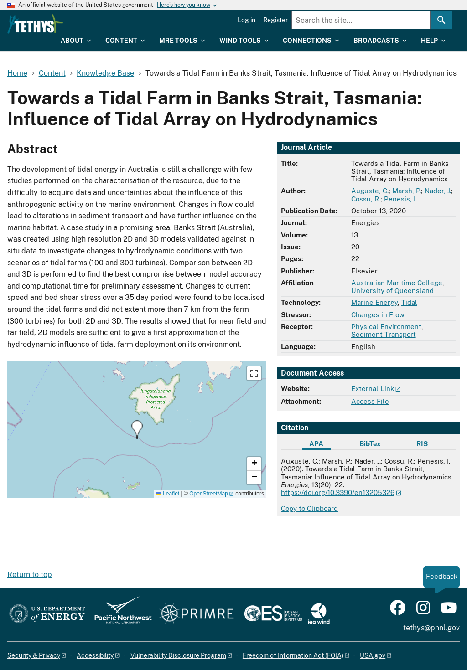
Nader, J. (438, 191)
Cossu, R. (365, 199)
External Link (372, 388)
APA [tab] (316, 444)
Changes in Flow (378, 315)
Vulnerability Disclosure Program (178, 655)
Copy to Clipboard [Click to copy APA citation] (309, 508)
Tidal (409, 302)
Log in (246, 20)
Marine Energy (374, 302)
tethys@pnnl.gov (431, 628)
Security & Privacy (33, 655)
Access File (370, 401)
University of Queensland (392, 290)
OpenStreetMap (208, 493)
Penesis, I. (400, 199)
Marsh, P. (406, 191)
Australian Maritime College (396, 283)
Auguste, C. (370, 191)
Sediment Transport (383, 334)
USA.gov (372, 655)
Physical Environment (386, 326)
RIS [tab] (422, 444)
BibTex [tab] (370, 444)
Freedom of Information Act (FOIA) (293, 655)
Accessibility (95, 655)
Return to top (29, 574)
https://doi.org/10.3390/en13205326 (337, 492)
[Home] (81, 23)
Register (275, 20)
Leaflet (167, 493)
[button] (137, 429)
